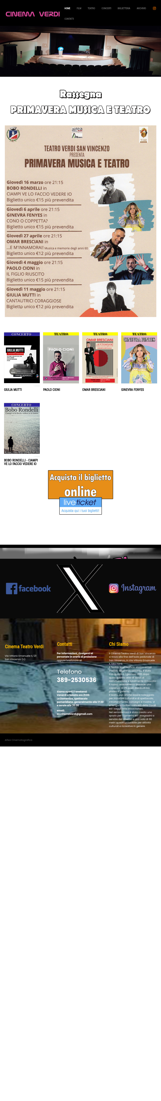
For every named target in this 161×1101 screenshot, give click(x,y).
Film (79, 8)
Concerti (106, 8)
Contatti (69, 18)
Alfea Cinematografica (18, 740)
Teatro (91, 8)
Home (67, 8)
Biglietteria (124, 8)
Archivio (141, 8)
